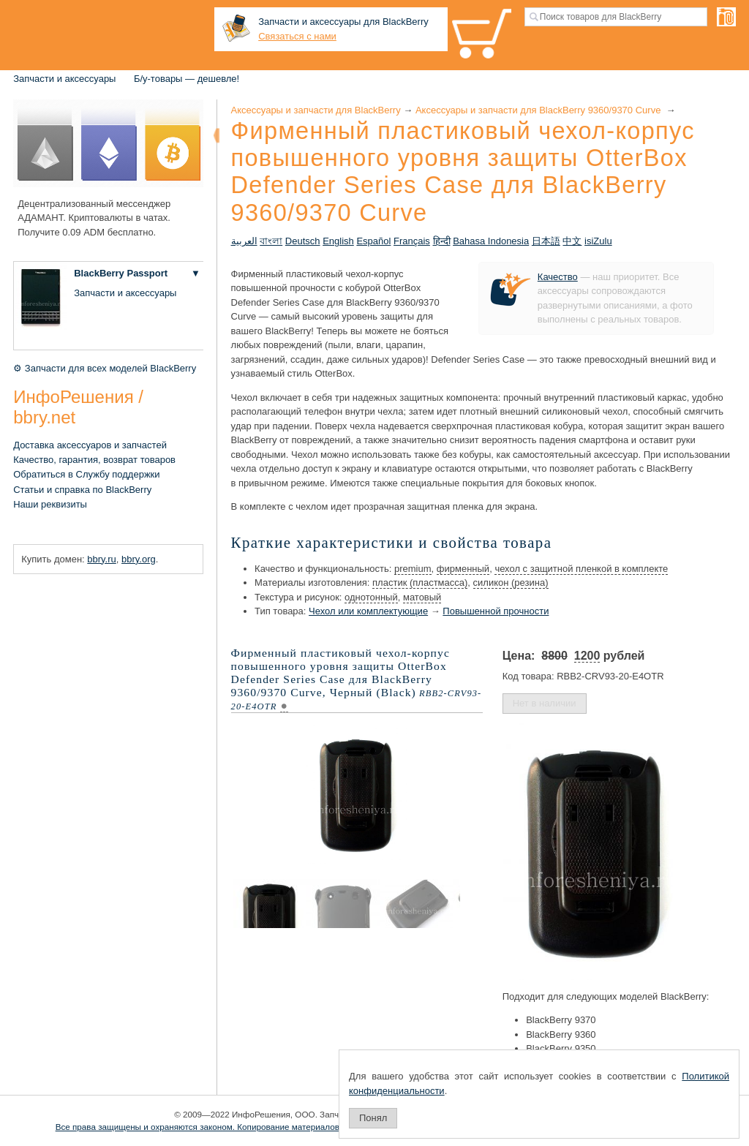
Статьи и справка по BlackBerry (82, 489)
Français (412, 240)
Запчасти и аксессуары (64, 78)
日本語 (546, 240)
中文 (571, 240)
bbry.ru (101, 559)
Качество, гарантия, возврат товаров (94, 459)
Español (373, 240)
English (338, 240)
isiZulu (598, 240)
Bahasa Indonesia (491, 240)
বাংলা (271, 240)
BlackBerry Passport (121, 273)
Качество (558, 276)
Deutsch (302, 240)
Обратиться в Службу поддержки (86, 474)
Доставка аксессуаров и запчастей (90, 445)
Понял (373, 1117)
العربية (244, 240)
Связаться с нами (297, 36)
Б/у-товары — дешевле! (186, 78)
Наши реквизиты (50, 504)
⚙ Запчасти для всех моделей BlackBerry (104, 368)
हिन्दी (442, 240)
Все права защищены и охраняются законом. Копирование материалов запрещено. (222, 1126)
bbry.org (138, 559)
